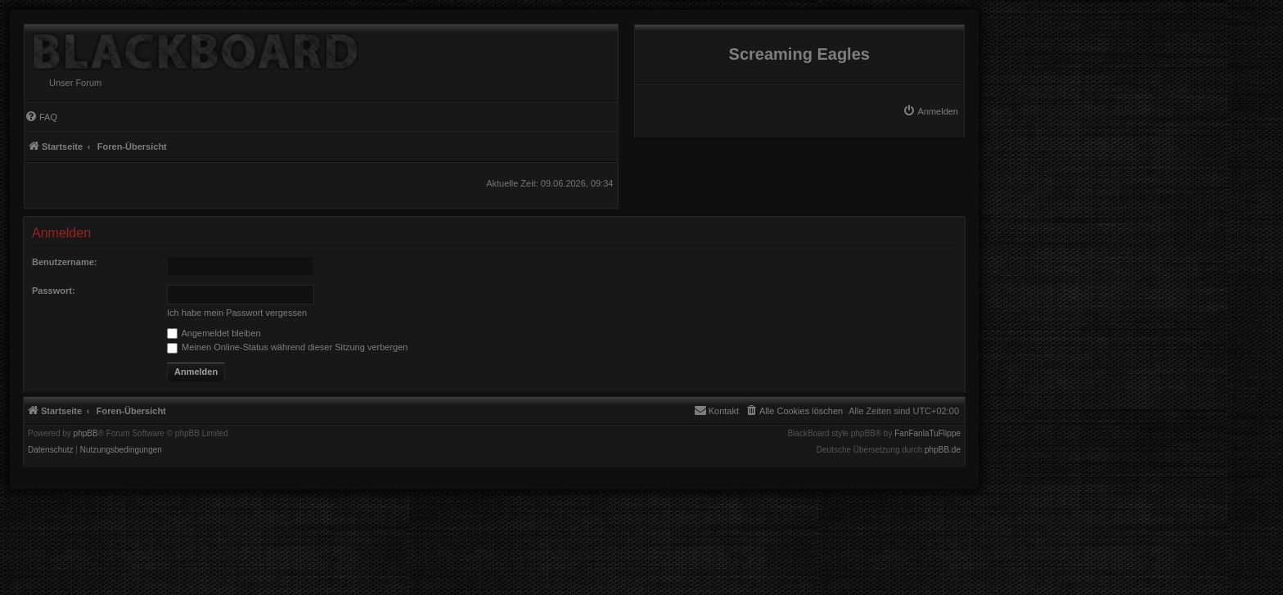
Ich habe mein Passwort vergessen (237, 313)
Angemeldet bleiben (214, 333)
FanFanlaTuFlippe (927, 434)
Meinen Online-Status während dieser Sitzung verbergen (287, 347)
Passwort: (53, 290)
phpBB (86, 434)
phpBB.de (943, 450)
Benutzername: (64, 262)
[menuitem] (930, 111)
